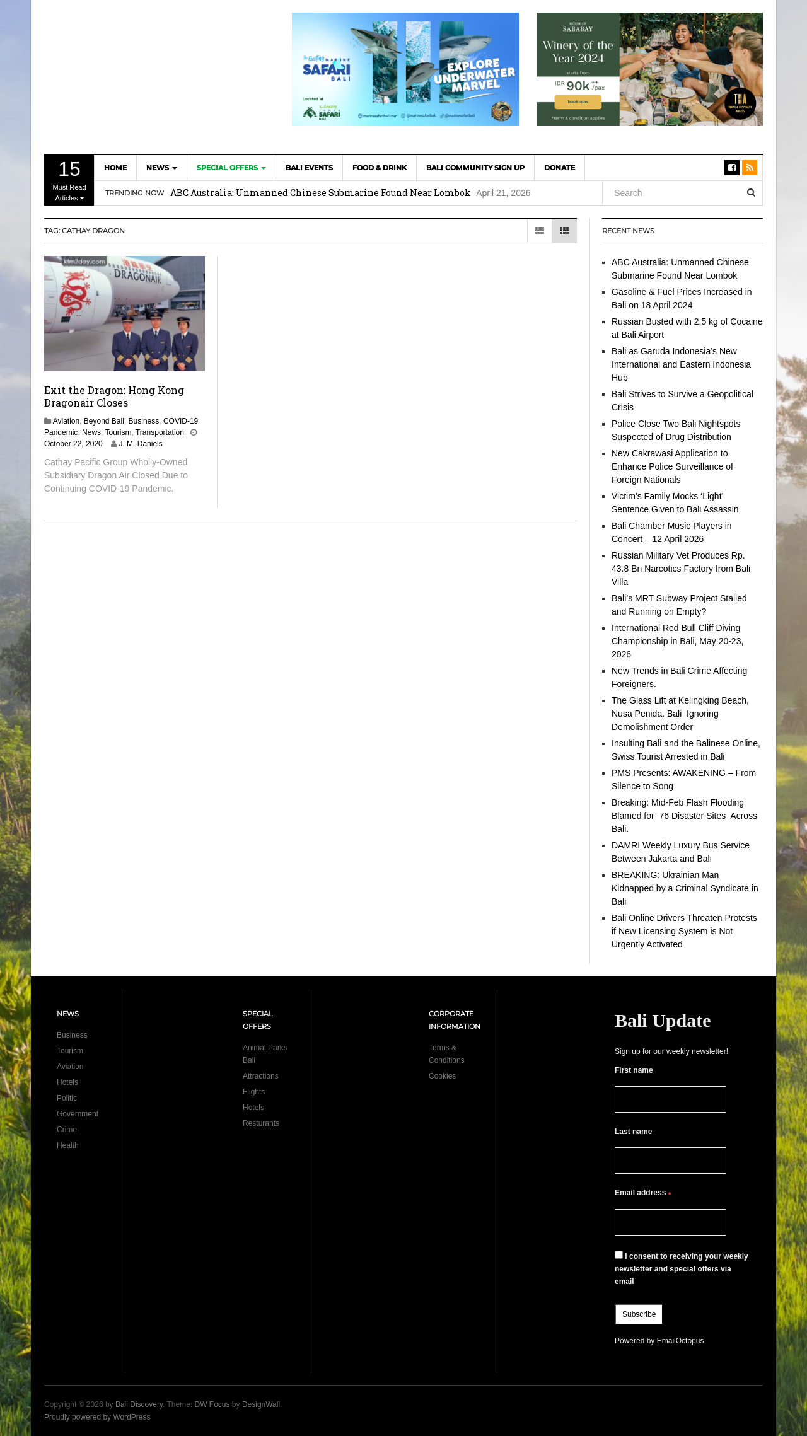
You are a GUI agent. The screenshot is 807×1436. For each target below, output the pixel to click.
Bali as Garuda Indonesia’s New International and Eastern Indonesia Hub (681, 364)
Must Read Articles (69, 180)
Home (115, 167)
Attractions (261, 1076)
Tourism (118, 432)
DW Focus (212, 1404)
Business (144, 421)
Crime (67, 1129)
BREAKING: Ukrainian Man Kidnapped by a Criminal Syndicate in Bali (685, 888)
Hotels (67, 1082)
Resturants (261, 1123)
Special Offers (231, 167)
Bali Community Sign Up (475, 167)
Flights (254, 1091)
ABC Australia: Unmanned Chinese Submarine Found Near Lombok (320, 193)
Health (68, 1145)
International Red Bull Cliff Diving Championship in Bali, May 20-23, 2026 (677, 641)
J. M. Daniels (140, 443)
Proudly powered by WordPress (97, 1417)
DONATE (559, 167)
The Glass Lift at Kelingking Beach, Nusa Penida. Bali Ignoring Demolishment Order (680, 713)
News (161, 167)
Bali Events (309, 167)
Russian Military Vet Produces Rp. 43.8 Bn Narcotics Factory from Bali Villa (681, 568)
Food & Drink (379, 167)
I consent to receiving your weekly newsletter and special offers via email (681, 1268)
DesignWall (261, 1404)
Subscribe (639, 1314)
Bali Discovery (139, 1404)
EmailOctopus (680, 1340)
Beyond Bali (104, 421)
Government (77, 1113)
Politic (67, 1098)
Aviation (66, 421)
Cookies (442, 1076)
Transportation (160, 432)
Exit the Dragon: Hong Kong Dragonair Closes (114, 396)
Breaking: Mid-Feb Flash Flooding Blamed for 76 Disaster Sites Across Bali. (684, 815)
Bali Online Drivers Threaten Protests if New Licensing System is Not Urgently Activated (684, 931)
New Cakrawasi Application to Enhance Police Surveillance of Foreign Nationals (672, 466)
